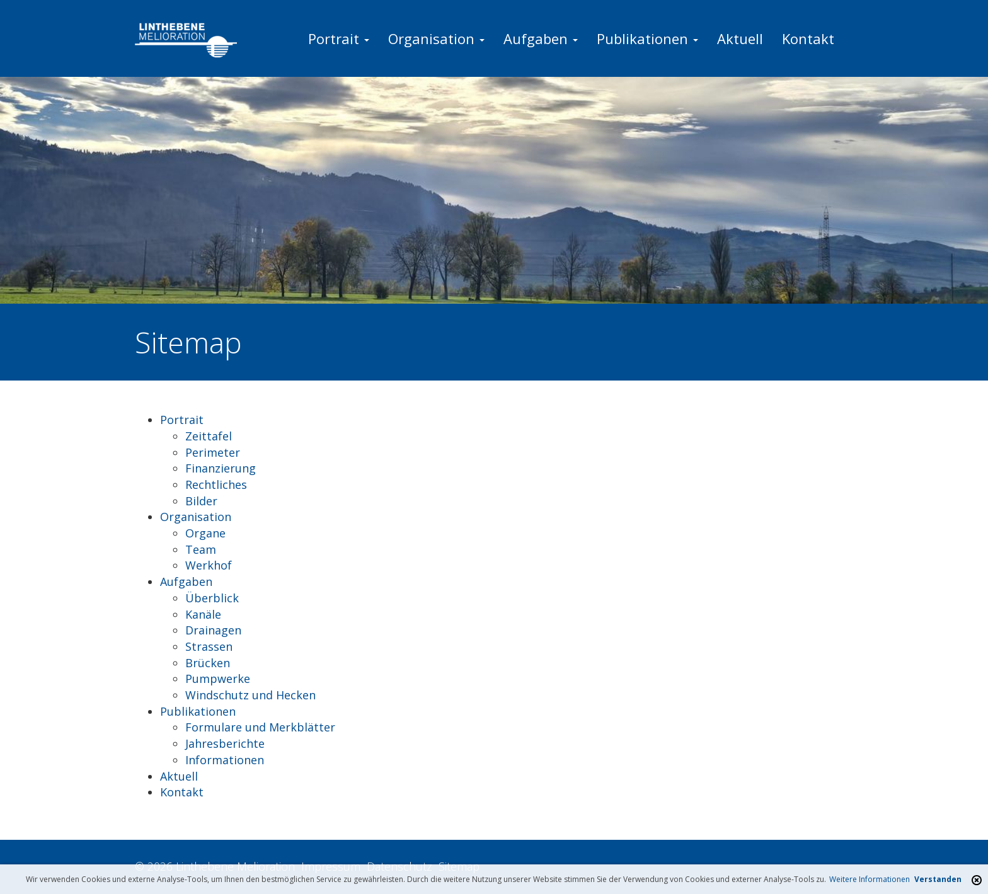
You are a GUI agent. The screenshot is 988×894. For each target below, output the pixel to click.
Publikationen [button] (647, 38)
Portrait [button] (338, 38)
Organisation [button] (436, 38)
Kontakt (808, 38)
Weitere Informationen (869, 879)
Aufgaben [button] (540, 38)
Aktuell (740, 38)
